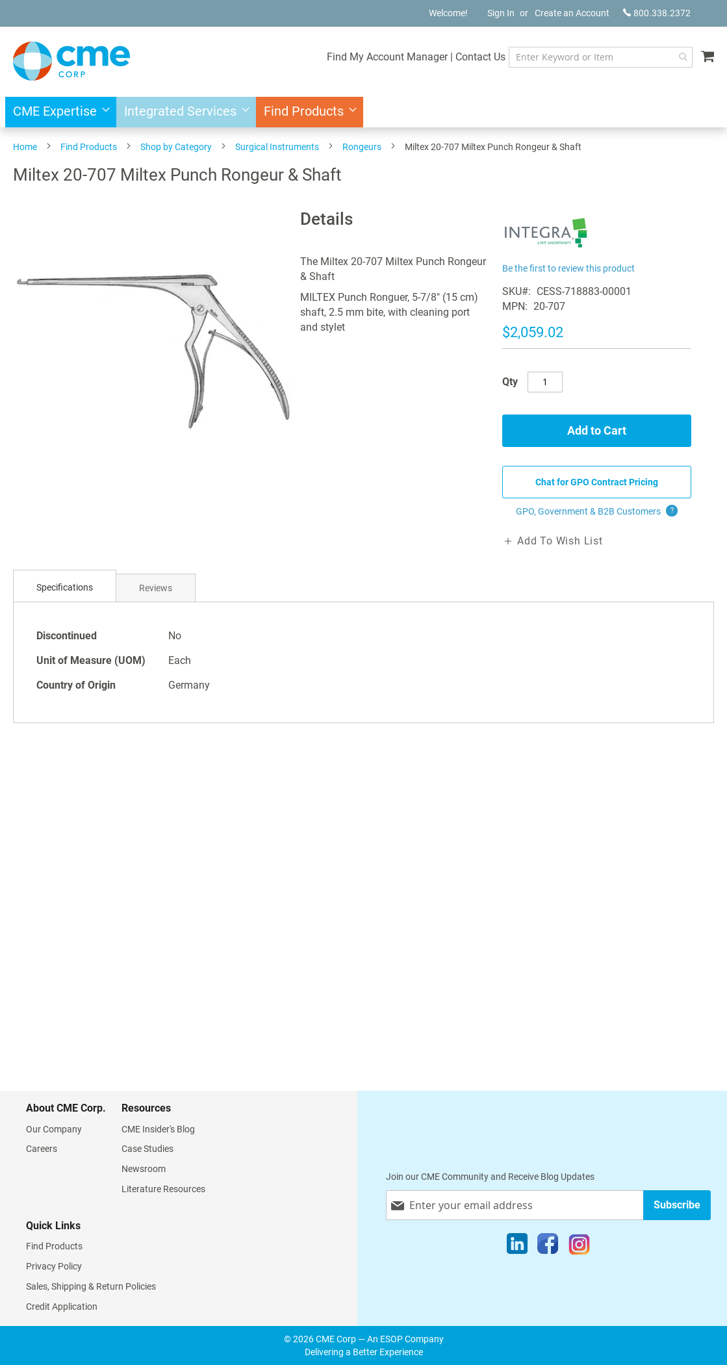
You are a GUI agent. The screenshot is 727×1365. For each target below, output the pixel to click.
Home (25, 147)
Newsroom (143, 1169)
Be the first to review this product (568, 268)
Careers (41, 1148)
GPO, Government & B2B (597, 511)
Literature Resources (163, 1189)
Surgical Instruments (277, 147)
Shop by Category (176, 147)
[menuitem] (57, 112)
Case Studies (147, 1148)
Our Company (54, 1129)
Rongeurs (361, 147)
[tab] (64, 588)
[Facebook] (547, 1246)
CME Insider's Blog (158, 1129)
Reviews (155, 588)
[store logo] (71, 61)
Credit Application (61, 1306)
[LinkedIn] (517, 1246)
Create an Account (572, 13)
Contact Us (480, 57)
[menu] (363, 112)
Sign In (501, 13)
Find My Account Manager (387, 57)
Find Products (88, 147)
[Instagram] (579, 1246)
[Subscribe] (677, 1204)
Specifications (64, 587)
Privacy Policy (54, 1266)
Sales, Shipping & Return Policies (91, 1286)
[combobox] (601, 57)
